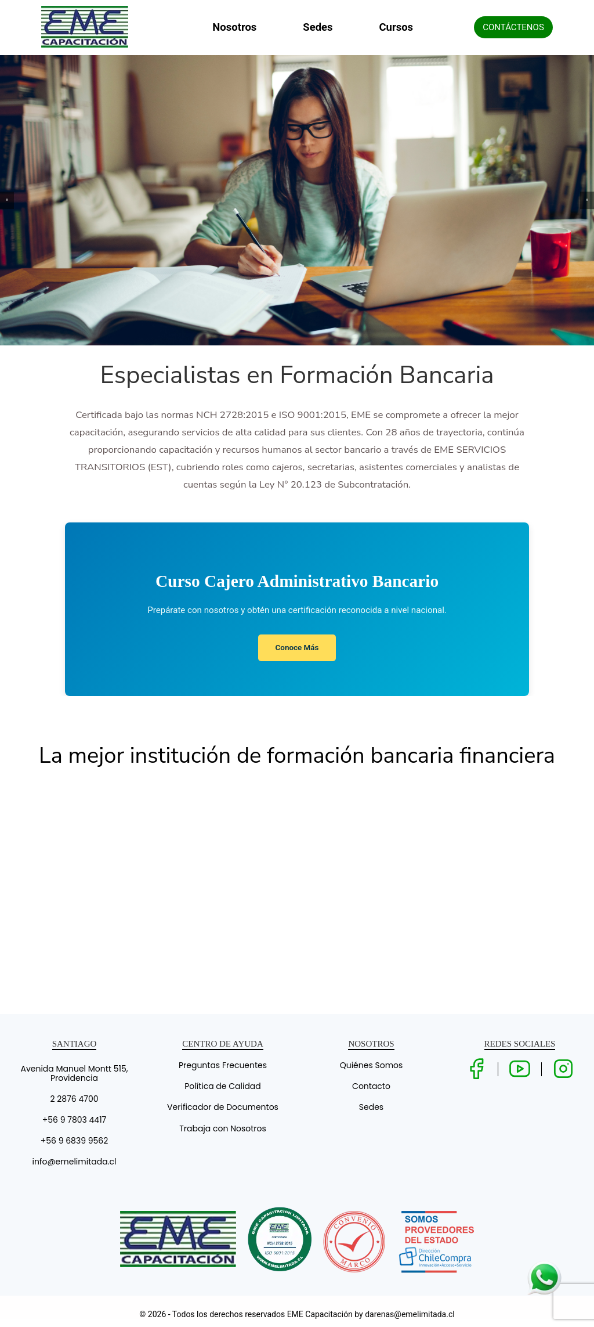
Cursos (396, 27)
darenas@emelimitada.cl (409, 1314)
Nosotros (234, 27)
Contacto (371, 1086)
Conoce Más (297, 647)
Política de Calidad (222, 1086)
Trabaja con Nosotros (222, 1128)
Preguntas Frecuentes (223, 1065)
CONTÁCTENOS (513, 27)
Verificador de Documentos (222, 1107)
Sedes (317, 27)
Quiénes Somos (371, 1065)
